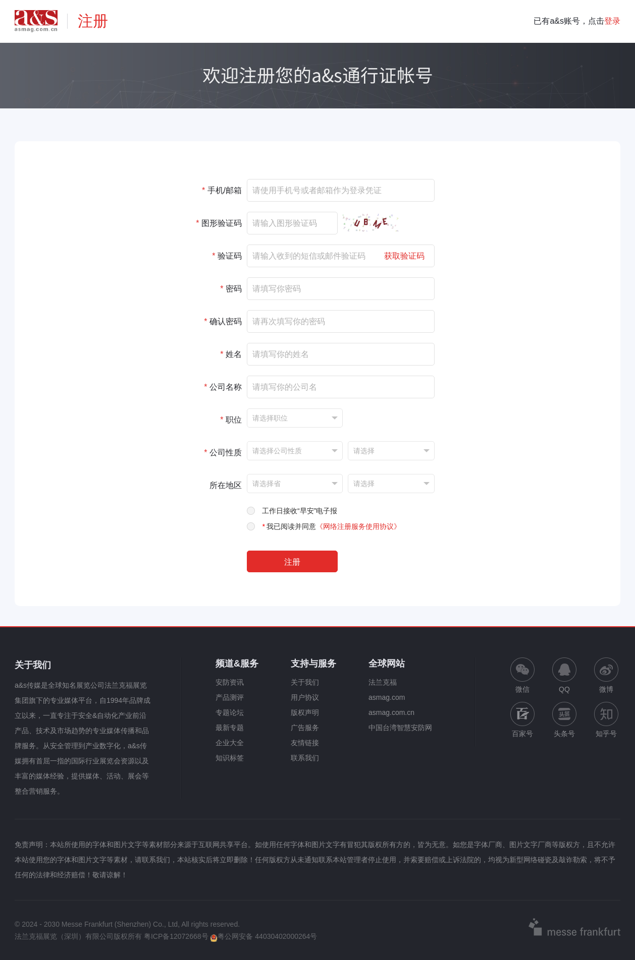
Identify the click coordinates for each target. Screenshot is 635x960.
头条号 (564, 720)
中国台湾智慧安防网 (400, 728)
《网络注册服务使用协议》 (358, 526)
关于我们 (305, 682)
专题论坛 (230, 712)
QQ (564, 675)
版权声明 (305, 712)
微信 (522, 675)
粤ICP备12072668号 (176, 936)
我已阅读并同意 (331, 526)
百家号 (522, 720)
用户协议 (305, 697)
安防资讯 (230, 682)
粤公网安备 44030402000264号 (263, 936)
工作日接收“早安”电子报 (299, 511)
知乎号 (606, 720)
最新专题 (230, 728)
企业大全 (230, 743)
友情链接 (305, 743)
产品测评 (230, 697)
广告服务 (305, 728)
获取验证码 (404, 256)
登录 (612, 21)
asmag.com (386, 697)
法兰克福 (382, 682)
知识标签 (230, 758)
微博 (606, 675)
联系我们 (305, 758)
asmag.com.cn (391, 712)
